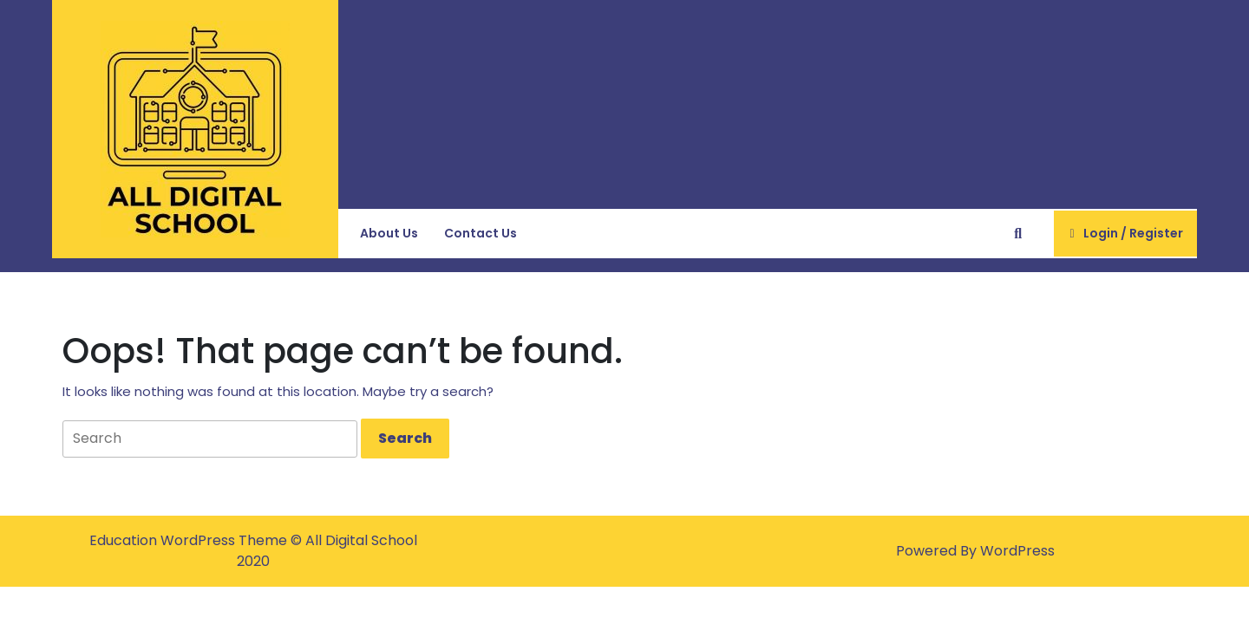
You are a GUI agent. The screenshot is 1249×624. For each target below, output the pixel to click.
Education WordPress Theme (190, 540)
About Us (389, 233)
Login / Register (1125, 240)
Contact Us (480, 233)
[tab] (405, 438)
